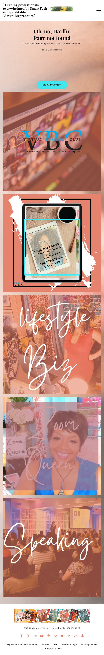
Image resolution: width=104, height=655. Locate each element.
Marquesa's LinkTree (52, 648)
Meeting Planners (89, 644)
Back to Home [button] (52, 85)
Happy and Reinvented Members (22, 644)
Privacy (45, 644)
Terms (55, 644)
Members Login (69, 644)
